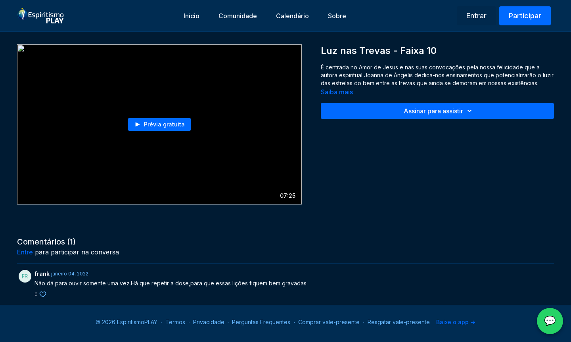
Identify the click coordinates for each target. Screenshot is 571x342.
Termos (175, 322)
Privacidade (208, 322)
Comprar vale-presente (329, 322)
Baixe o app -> (455, 322)
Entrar (476, 15)
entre (25, 252)
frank (42, 273)
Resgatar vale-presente (399, 322)
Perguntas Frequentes (261, 322)
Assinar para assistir (439, 111)
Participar (525, 15)
